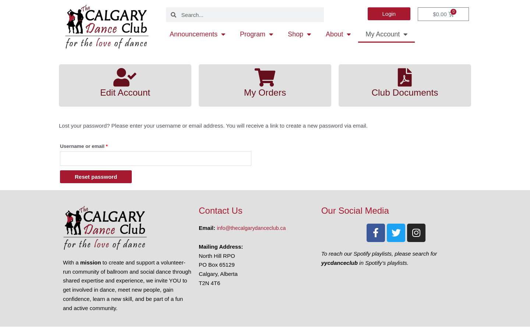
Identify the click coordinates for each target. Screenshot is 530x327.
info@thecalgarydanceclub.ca (253, 228)
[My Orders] (265, 77)
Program (256, 34)
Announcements (197, 34)
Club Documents (405, 92)
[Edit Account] (125, 77)
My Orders (265, 92)
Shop (299, 34)
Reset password (96, 177)
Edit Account (125, 92)
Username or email (94, 145)
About (338, 34)
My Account (386, 34)
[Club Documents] (405, 77)
